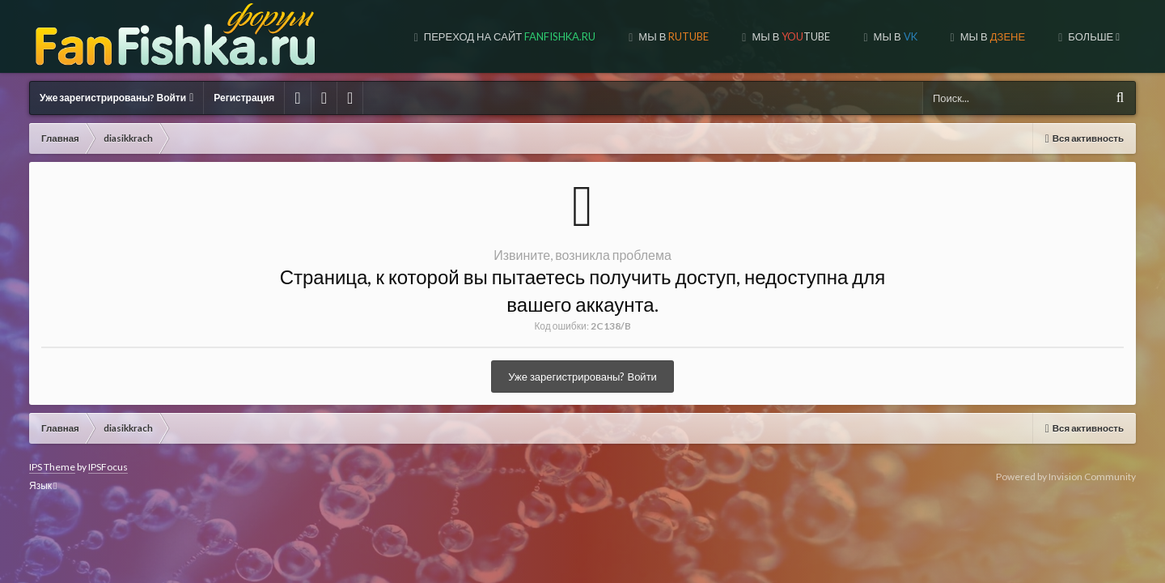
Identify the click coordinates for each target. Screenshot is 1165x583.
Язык (43, 485)
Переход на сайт (390, 36)
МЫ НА (989, 36)
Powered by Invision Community (1066, 476)
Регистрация (244, 97)
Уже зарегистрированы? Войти (116, 97)
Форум (1096, 36)
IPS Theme (52, 467)
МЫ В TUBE (671, 36)
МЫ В (554, 36)
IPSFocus (108, 467)
